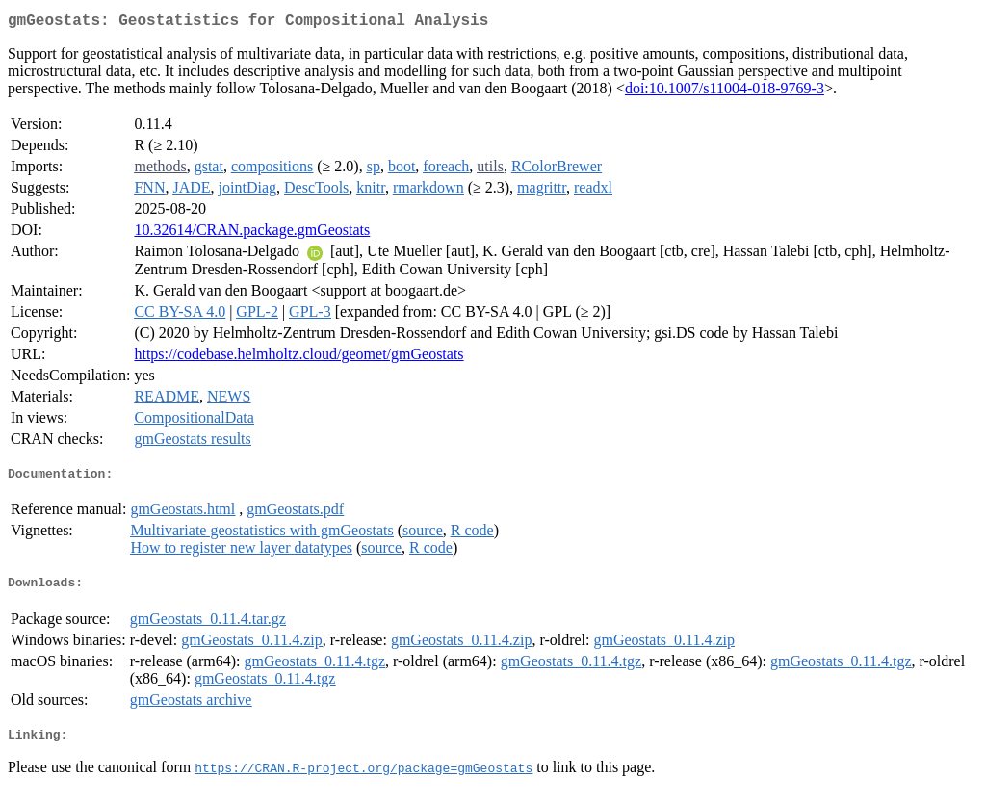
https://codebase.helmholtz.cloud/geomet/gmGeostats (298, 358)
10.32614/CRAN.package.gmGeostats (252, 233)
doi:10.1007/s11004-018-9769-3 (724, 92)
